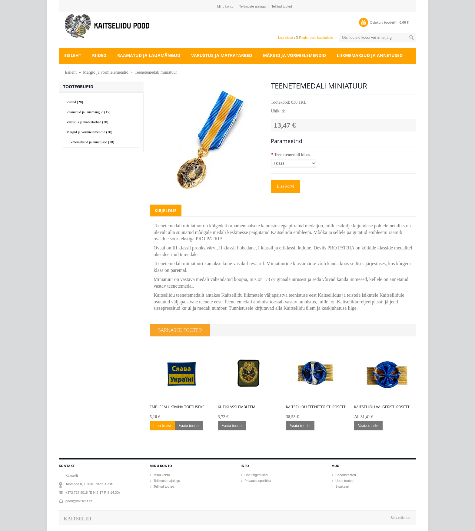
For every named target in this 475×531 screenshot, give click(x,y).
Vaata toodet (189, 425)
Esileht (72, 55)
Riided (99, 55)
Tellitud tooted (281, 6)
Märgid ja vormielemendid (294, 55)
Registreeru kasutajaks (316, 37)
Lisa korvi (285, 186)
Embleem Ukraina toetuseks (177, 407)
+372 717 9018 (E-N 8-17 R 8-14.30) (92, 492)
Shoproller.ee (400, 517)
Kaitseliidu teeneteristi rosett (316, 407)
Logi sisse (285, 37)
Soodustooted (345, 475)
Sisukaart (342, 486)
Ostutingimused (255, 475)
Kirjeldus (165, 210)
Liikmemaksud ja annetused (370, 55)
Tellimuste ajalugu (252, 6)
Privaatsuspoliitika (257, 481)
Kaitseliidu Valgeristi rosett (382, 407)
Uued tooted (344, 481)
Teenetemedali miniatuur (156, 72)
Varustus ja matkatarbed (221, 55)
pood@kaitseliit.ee (79, 501)
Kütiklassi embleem (236, 407)
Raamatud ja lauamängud (148, 55)
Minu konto (225, 6)
